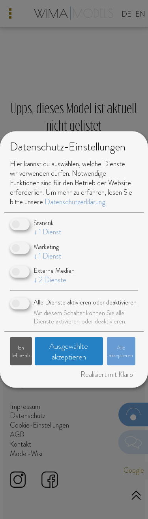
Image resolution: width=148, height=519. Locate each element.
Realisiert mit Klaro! (108, 374)
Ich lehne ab (21, 351)
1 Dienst (47, 232)
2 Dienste (50, 280)
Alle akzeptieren (121, 351)
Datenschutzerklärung (75, 201)
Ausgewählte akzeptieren (68, 351)
